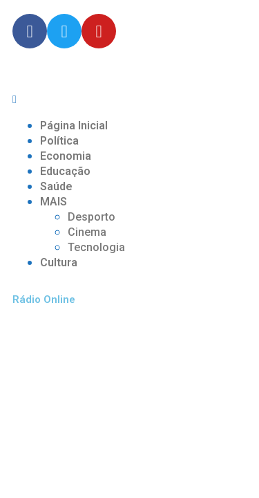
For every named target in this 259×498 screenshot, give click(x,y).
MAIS (53, 201)
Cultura (58, 262)
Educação (65, 171)
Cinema (87, 232)
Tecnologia (96, 247)
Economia (65, 156)
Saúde (56, 186)
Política (59, 140)
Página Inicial (74, 125)
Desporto (91, 216)
